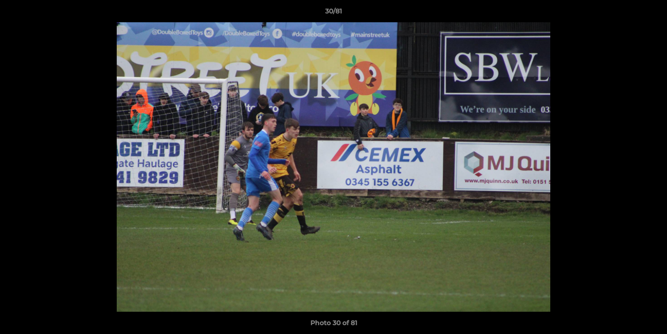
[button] (650, 13)
